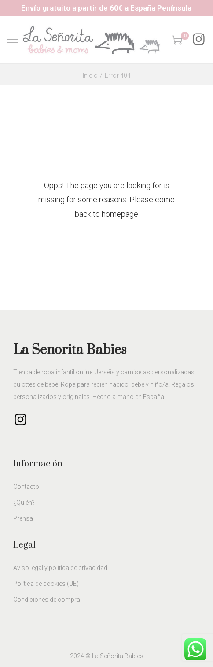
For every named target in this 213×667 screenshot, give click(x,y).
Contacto (26, 486)
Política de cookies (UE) (46, 583)
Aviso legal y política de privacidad (60, 567)
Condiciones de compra (46, 599)
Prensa (23, 518)
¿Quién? (24, 502)
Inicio (90, 75)
